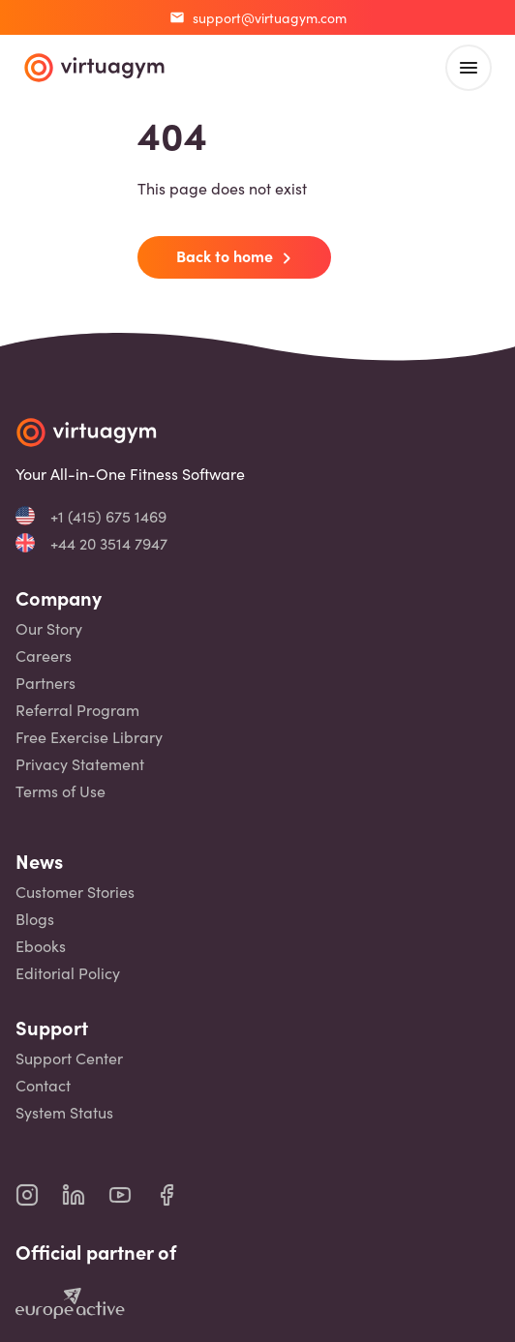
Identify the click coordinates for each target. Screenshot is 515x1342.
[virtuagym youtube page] (131, 1195)
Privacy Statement (79, 764)
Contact (43, 1085)
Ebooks (40, 946)
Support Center (69, 1058)
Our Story (48, 628)
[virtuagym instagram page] (38, 1195)
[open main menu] (468, 68)
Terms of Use (60, 791)
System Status (64, 1112)
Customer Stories (75, 891)
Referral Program (77, 710)
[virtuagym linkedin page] (85, 1195)
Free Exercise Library (89, 737)
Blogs (34, 919)
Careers (43, 655)
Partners (45, 682)
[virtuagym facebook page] (178, 1195)
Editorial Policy (67, 973)
